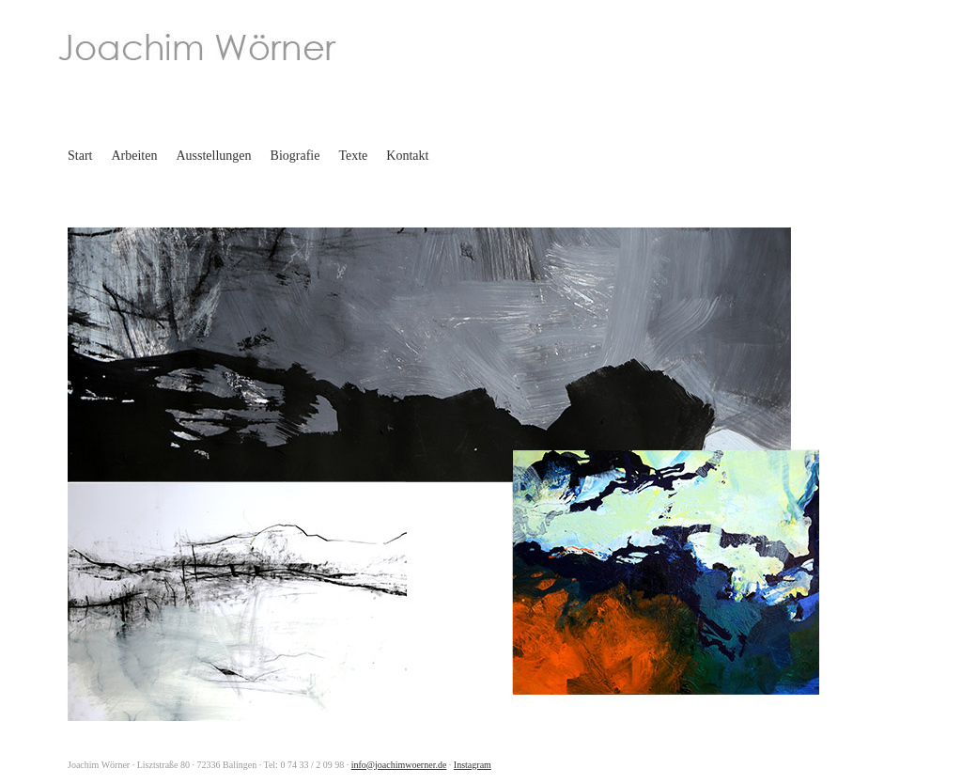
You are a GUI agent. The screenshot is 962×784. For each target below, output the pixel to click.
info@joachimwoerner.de (399, 765)
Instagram (472, 765)
